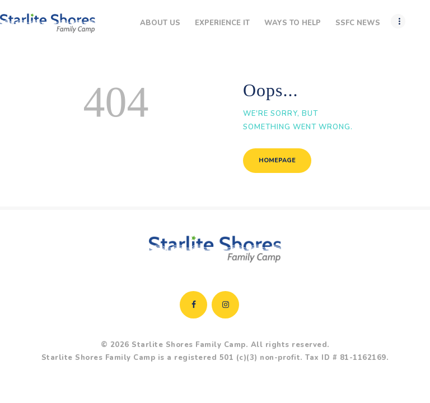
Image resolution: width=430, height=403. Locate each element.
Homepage (277, 160)
